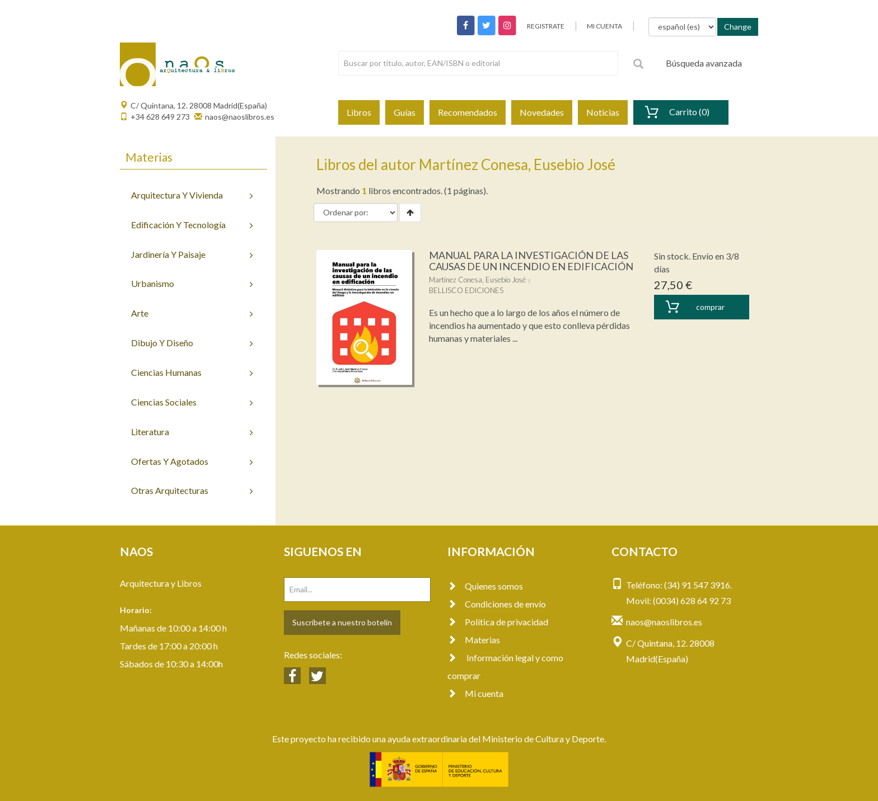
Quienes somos (485, 586)
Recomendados (467, 112)
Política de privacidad (497, 621)
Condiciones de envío (496, 604)
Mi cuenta (475, 693)
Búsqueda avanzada (704, 63)
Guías (404, 112)
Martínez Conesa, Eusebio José (477, 279)
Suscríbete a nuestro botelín (342, 622)
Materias (473, 639)
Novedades (542, 112)
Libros (359, 112)
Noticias (602, 112)
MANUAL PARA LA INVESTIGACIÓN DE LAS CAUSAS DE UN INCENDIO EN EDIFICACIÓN (531, 260)
